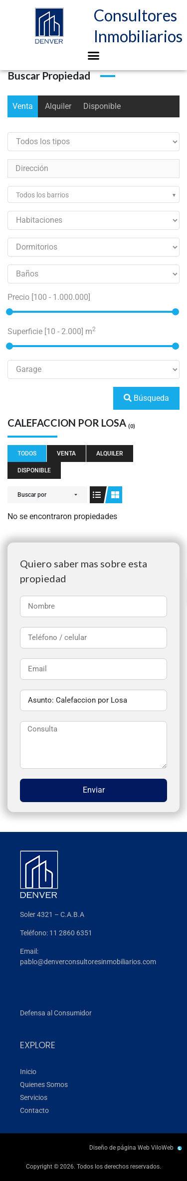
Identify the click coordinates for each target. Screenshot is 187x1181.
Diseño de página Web (119, 1147)
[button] (93, 55)
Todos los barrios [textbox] (42, 195)
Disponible (102, 106)
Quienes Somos (44, 1085)
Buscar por (31, 494)
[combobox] (93, 194)
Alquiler (58, 106)
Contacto (34, 1110)
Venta (22, 106)
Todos (26, 453)
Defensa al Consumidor (56, 1013)
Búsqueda (146, 398)
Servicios (33, 1097)
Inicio (28, 1072)
